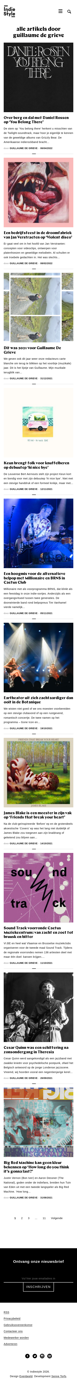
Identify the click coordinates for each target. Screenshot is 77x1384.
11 (44, 1218)
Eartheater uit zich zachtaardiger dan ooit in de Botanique (38, 700)
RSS (6, 1312)
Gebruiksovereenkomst (18, 1325)
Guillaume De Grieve (24, 148)
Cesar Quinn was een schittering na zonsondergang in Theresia (36, 1050)
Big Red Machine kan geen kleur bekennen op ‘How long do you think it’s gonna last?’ (36, 1167)
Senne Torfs (58, 1376)
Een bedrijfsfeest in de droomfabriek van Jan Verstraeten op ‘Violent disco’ (38, 235)
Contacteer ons (13, 1331)
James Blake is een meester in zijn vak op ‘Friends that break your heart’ (38, 815)
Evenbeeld (25, 1376)
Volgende (57, 1218)
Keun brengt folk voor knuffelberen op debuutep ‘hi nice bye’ (36, 465)
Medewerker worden (16, 1337)
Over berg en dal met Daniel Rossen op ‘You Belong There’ (36, 120)
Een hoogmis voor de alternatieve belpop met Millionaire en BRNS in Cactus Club (34, 578)
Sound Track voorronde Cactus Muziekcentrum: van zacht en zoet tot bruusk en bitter (38, 932)
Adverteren (10, 1344)
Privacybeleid (12, 1318)
